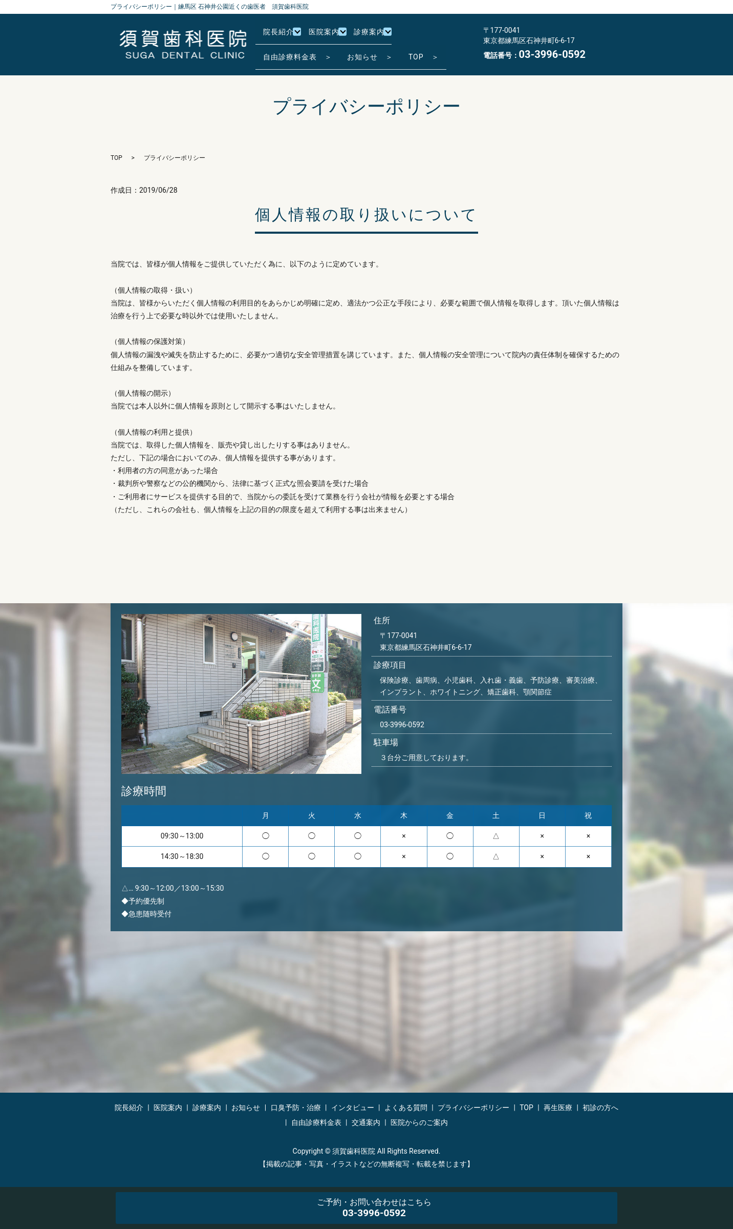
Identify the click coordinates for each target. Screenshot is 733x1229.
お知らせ (245, 1107)
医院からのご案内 (419, 1122)
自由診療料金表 (316, 1122)
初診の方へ (600, 1107)
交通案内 (366, 1122)
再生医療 (558, 1107)
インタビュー (352, 1107)
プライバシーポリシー (473, 1107)
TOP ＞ (439, 52)
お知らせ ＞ (380, 52)
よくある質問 (405, 1107)
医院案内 (330, 36)
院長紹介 (281, 36)
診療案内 (378, 36)
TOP (116, 157)
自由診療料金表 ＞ (300, 52)
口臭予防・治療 (296, 1107)
